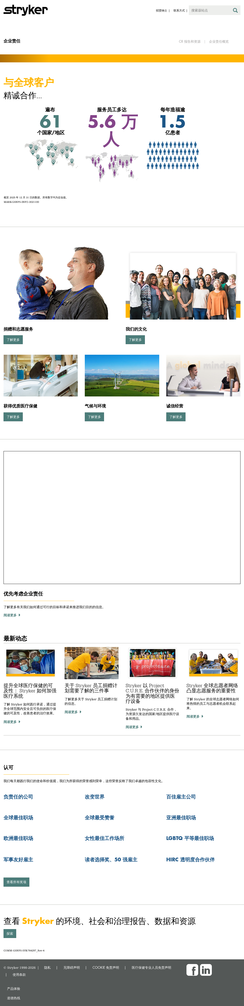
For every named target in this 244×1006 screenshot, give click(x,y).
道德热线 (13, 998)
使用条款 (19, 974)
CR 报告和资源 (190, 41)
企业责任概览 (219, 41)
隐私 (47, 967)
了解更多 (13, 339)
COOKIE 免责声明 (106, 967)
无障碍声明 (71, 967)
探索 (10, 933)
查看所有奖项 (16, 882)
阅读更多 (10, 721)
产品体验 (13, 988)
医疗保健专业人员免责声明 (151, 967)
